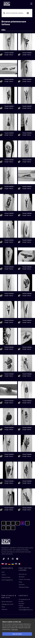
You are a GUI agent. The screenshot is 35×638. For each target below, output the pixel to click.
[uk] (13, 563)
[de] (9, 563)
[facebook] (8, 559)
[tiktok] (3, 559)
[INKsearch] (7, 3)
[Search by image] (28, 13)
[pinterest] (17, 559)
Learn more (14, 629)
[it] (19, 563)
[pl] (2, 563)
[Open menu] (31, 3)
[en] (6, 563)
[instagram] (12, 559)
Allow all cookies (17, 634)
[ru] (16, 563)
